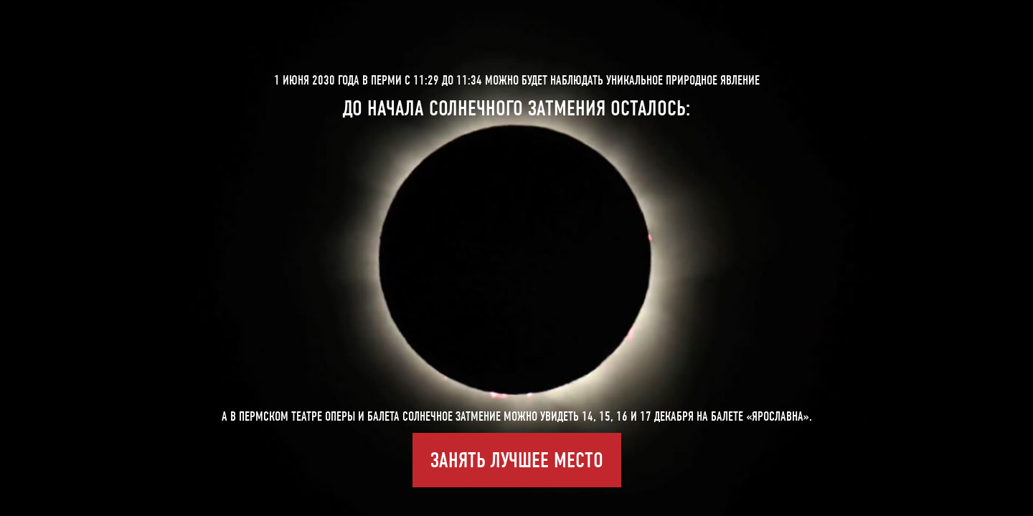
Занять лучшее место (516, 460)
